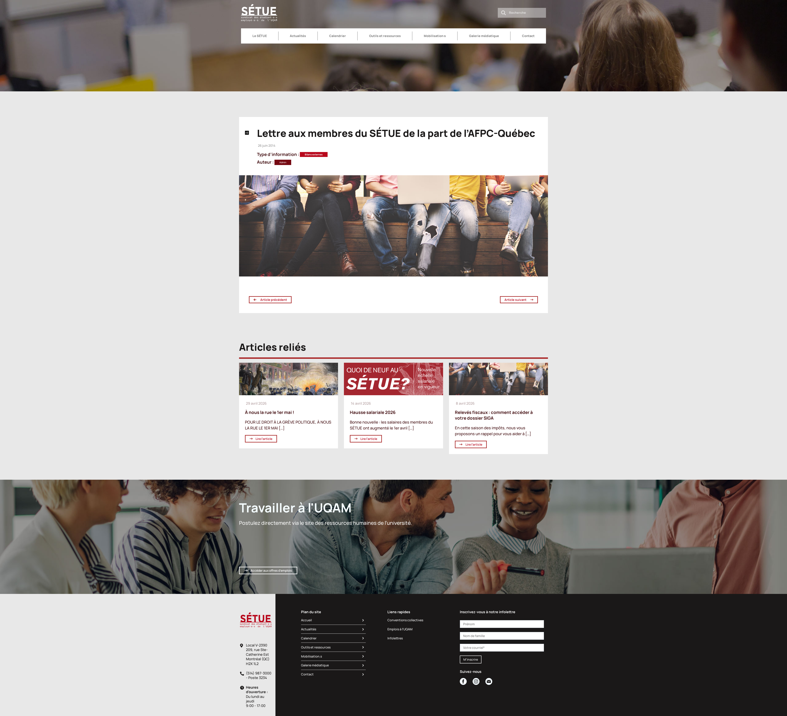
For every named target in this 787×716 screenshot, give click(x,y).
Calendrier (337, 36)
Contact (528, 36)
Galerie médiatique (484, 36)
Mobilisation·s (435, 36)
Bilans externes (314, 154)
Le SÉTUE (259, 36)
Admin (282, 162)
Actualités (298, 36)
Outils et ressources (385, 36)
